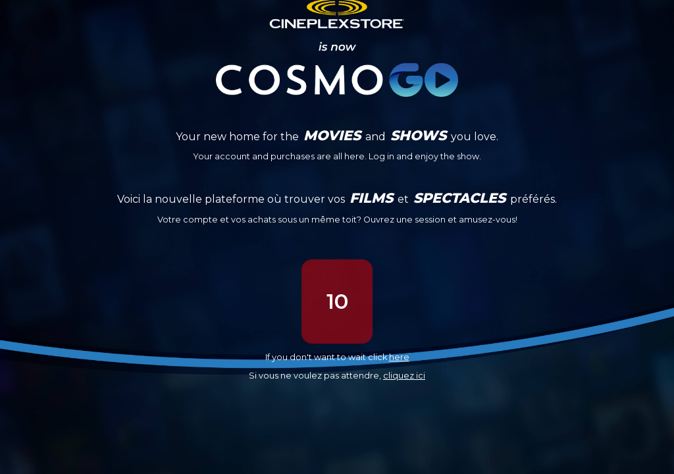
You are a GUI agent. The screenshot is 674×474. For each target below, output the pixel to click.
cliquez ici (404, 376)
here (399, 357)
